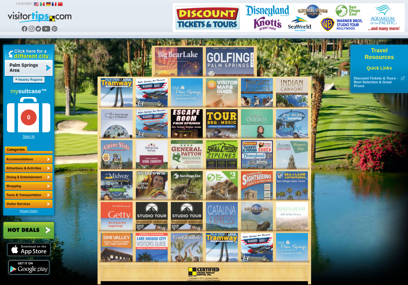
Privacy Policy (29, 211)
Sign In (28, 136)
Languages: (24, 3)
